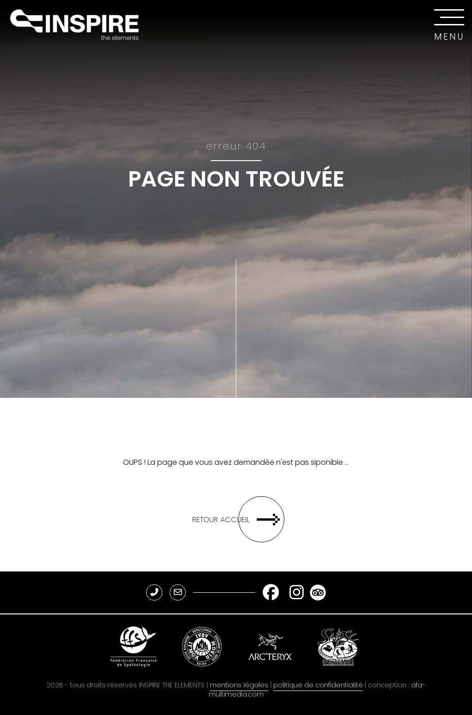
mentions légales (239, 685)
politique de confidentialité (318, 685)
